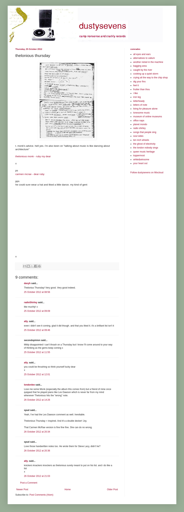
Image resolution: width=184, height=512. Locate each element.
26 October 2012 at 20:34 (37, 431)
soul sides (138, 136)
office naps (138, 120)
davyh (27, 283)
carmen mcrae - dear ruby (29, 174)
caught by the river (142, 70)
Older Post (112, 489)
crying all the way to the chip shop (150, 77)
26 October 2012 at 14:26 (37, 400)
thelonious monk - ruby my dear (33, 156)
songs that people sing (144, 132)
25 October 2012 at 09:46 (37, 330)
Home (68, 489)
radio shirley (139, 128)
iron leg (137, 97)
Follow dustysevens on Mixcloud (146, 172)
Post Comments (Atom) (41, 494)
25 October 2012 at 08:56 (37, 292)
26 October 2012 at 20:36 (37, 450)
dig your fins (139, 81)
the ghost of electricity (144, 144)
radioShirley (30, 302)
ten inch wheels (141, 140)
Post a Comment (28, 482)
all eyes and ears (142, 54)
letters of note (140, 105)
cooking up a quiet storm (145, 73)
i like (135, 93)
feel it (136, 85)
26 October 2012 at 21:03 (37, 476)
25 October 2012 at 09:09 (37, 311)
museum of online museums (147, 116)
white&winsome (141, 159)
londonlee (29, 384)
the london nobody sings (145, 147)
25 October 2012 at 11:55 (37, 352)
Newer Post (22, 489)
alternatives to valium (144, 58)
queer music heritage (144, 151)
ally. (26, 321)
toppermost (139, 155)
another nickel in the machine (148, 62)
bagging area (140, 66)
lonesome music (141, 112)
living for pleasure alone (145, 108)
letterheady (139, 101)
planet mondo (140, 124)
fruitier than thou (141, 89)
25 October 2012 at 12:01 (37, 374)
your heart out (140, 163)
